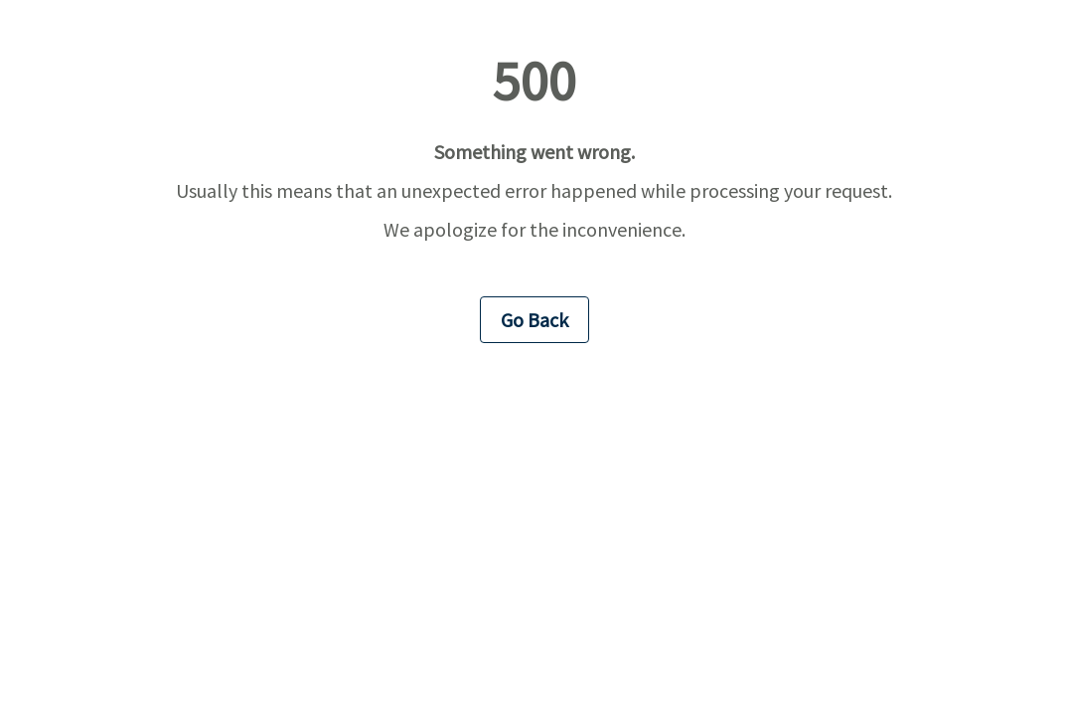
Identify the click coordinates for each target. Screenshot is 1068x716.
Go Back (534, 319)
